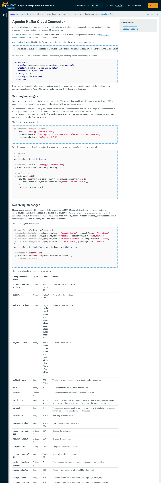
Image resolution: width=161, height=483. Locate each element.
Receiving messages (52, 35)
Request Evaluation (136, 5)
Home (42, 14)
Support (153, 5)
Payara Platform (9, 23)
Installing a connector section (141, 49)
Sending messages (52, 32)
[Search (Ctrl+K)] (114, 5)
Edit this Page (153, 14)
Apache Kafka (136, 14)
